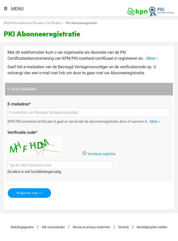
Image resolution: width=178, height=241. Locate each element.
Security (123, 227)
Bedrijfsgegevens (22, 227)
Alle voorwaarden (53, 227)
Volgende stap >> (29, 193)
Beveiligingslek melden (152, 227)
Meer (152, 58)
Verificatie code (22, 132)
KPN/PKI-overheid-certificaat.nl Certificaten (32, 23)
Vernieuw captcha (98, 154)
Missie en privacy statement (91, 227)
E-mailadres (19, 104)
